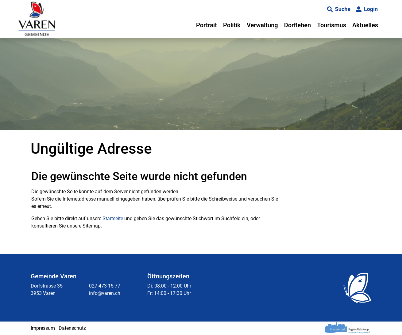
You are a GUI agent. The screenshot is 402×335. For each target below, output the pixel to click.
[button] (338, 9)
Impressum (43, 328)
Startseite (112, 218)
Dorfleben (297, 25)
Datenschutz (72, 328)
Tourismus (331, 25)
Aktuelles (365, 25)
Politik (232, 25)
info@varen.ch (104, 293)
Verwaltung (262, 25)
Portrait (206, 25)
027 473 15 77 (104, 286)
